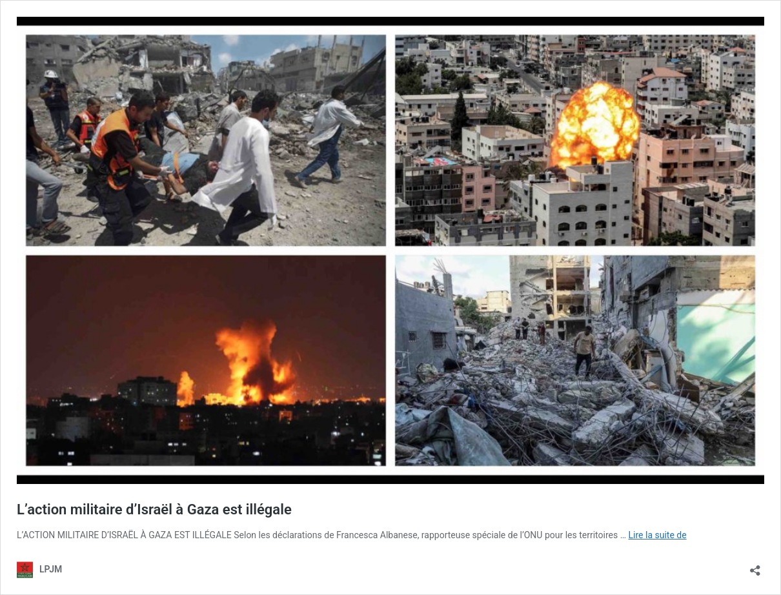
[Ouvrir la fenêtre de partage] (755, 566)
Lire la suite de (658, 535)
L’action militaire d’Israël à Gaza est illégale (154, 509)
